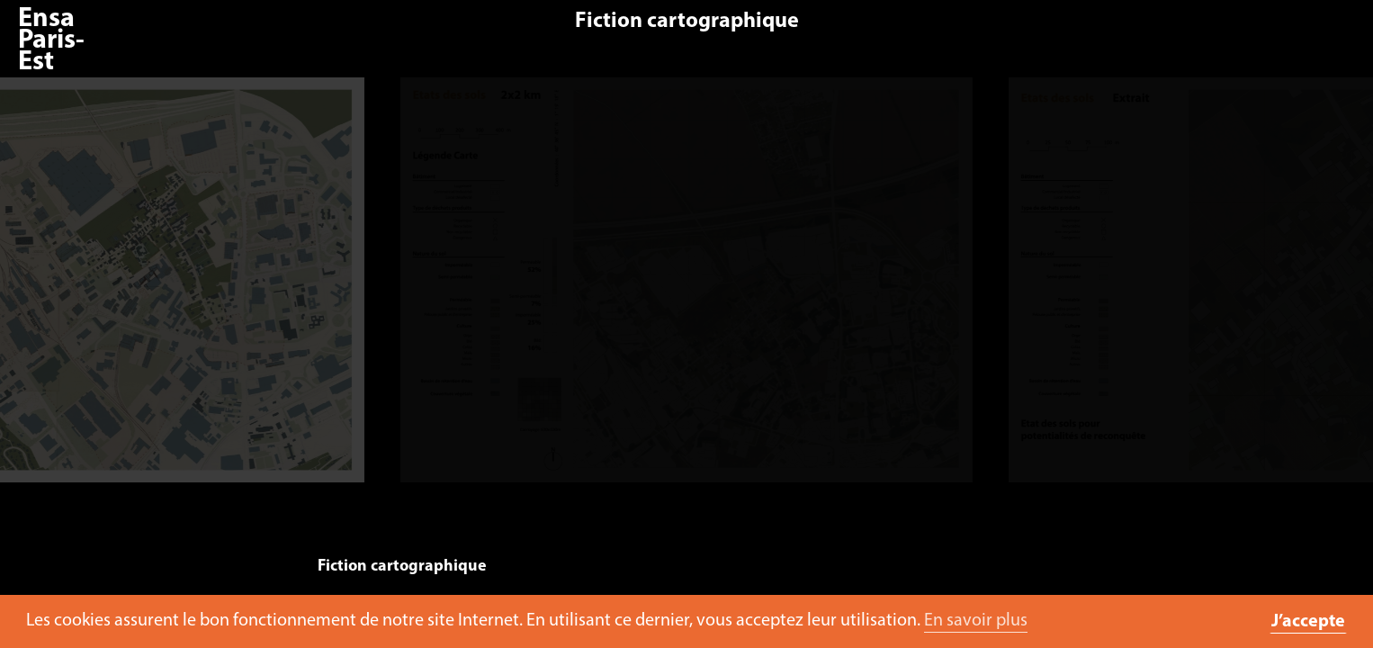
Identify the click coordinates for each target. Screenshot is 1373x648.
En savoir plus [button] (976, 621)
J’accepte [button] (1308, 622)
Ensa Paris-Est (51, 40)
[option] (686, 288)
